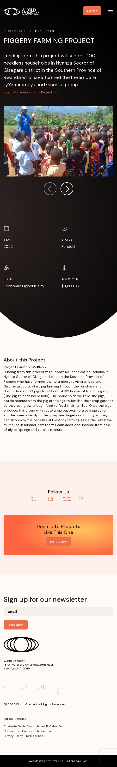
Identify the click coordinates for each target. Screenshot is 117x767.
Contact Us (11, 731)
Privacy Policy (13, 736)
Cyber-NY (57, 761)
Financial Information (36, 731)
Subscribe (16, 625)
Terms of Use (34, 736)
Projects (44, 31)
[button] (66, 189)
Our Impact (15, 31)
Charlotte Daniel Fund (19, 726)
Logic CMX (80, 761)
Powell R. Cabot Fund (51, 726)
